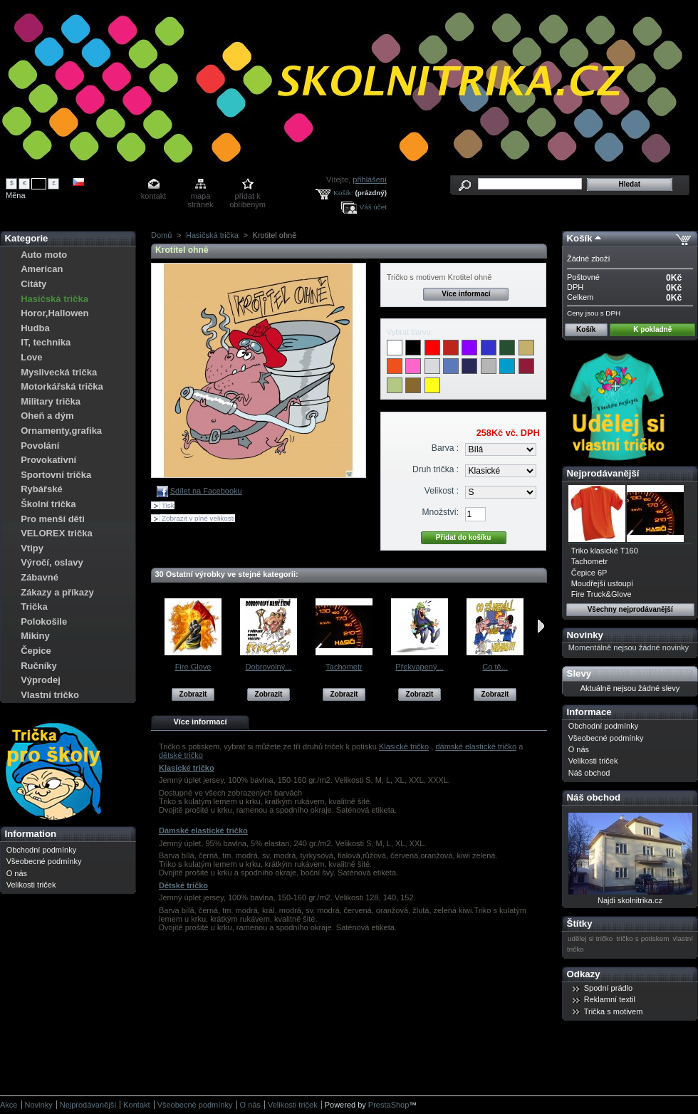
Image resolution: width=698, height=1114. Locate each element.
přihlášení (370, 179)
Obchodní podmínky (41, 849)
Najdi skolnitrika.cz (630, 900)
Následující (541, 626)
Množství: (440, 512)
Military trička (50, 401)
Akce (8, 1104)
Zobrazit (193, 694)
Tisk (168, 505)
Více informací (466, 294)
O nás (16, 873)
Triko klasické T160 (604, 550)
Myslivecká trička (59, 372)
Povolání (40, 445)
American (42, 269)
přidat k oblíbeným (247, 197)
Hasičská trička (54, 298)
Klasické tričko (404, 746)
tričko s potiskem (642, 938)
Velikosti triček (31, 884)
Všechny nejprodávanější (630, 609)
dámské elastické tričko (475, 746)
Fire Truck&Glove (601, 594)
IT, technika (46, 342)
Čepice (36, 650)
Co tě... (494, 666)
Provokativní (48, 459)
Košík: (343, 193)
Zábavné (39, 577)
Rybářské (42, 489)
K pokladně (652, 329)
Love (31, 357)
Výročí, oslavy (52, 562)
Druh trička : (435, 469)
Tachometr (343, 666)
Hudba (35, 328)
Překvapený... (419, 666)
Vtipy (32, 548)
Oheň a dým (47, 415)
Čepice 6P (589, 572)
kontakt (153, 196)
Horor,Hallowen (54, 313)
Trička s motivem (613, 1011)
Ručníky (39, 665)
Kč (39, 183)
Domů (161, 235)
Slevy (579, 673)
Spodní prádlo (608, 988)
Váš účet (373, 207)
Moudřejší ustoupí (602, 583)
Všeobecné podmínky (44, 861)
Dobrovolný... (269, 666)
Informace (589, 712)
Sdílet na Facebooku (206, 490)
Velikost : (441, 491)
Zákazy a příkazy (57, 592)
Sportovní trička (56, 474)
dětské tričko (181, 755)
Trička (34, 606)
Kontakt (136, 1104)
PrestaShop (388, 1104)
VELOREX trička (56, 533)
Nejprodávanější (603, 473)
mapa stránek (201, 197)
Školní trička (48, 504)
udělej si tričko (590, 938)
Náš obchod (589, 773)
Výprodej (41, 680)
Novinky (585, 635)
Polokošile (44, 621)
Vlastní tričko (50, 694)
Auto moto (44, 254)
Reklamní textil (609, 999)
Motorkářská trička (62, 386)
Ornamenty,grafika (61, 430)
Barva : (445, 448)
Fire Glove (193, 666)
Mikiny (35, 635)
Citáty (33, 283)
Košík (580, 238)
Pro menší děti (53, 519)
